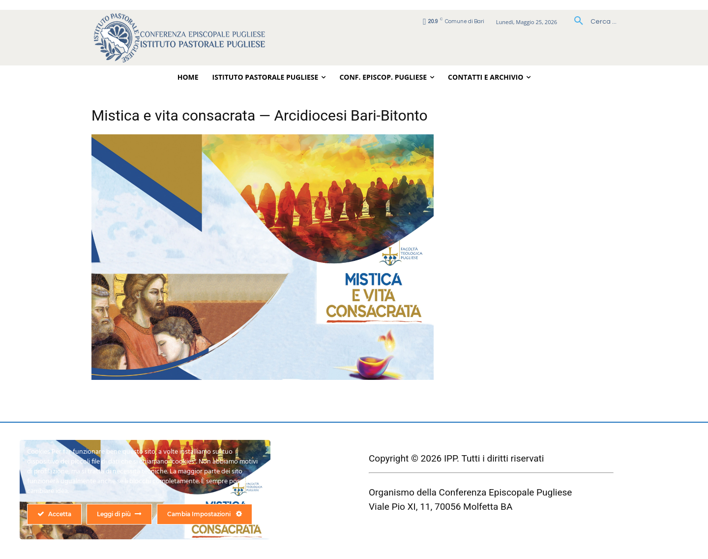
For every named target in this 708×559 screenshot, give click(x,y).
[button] (592, 21)
